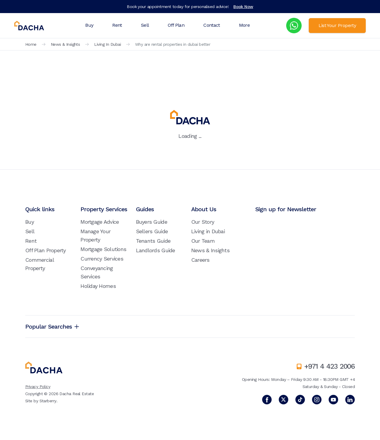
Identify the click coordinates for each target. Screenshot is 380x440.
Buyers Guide (151, 222)
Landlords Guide (155, 250)
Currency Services (101, 259)
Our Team (203, 241)
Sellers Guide (152, 231)
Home (31, 44)
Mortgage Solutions (103, 249)
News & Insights (65, 44)
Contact (211, 25)
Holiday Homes (98, 286)
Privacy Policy (37, 386)
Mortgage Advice (99, 222)
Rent (117, 25)
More (244, 25)
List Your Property (337, 25)
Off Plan (176, 25)
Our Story (202, 222)
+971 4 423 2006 (329, 366)
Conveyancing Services (96, 272)
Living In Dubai (107, 44)
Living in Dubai (208, 231)
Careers (200, 260)
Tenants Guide (153, 241)
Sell (145, 25)
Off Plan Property (45, 250)
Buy (89, 25)
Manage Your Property (95, 235)
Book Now (243, 6)
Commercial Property (39, 264)
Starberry (47, 400)
